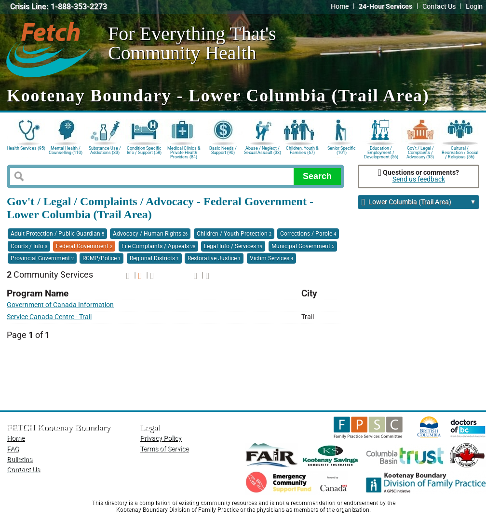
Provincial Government (42, 258)
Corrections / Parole (308, 233)
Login (474, 6)
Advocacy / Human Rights (150, 233)
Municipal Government (302, 246)
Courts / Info (29, 246)
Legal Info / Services (233, 246)
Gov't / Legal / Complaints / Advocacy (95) (420, 152)
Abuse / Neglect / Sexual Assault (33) (262, 150)
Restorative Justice (214, 258)
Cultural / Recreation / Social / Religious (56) (460, 152)
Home (340, 6)
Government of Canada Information (60, 305)
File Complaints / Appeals (158, 246)
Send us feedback (418, 179)
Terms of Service (164, 449)
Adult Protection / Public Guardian (57, 233)
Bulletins (19, 459)
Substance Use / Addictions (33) (105, 150)
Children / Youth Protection (234, 233)
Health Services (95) (26, 148)
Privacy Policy (160, 438)
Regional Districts (154, 258)
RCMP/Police (101, 258)
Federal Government (84, 246)
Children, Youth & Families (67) (302, 150)
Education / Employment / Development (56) (381, 152)
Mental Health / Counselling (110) (65, 150)
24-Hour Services (385, 6)
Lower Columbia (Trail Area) (419, 202)
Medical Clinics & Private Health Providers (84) (184, 152)
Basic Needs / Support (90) (223, 150)
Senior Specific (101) (341, 150)
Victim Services (271, 258)
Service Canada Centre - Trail (49, 317)
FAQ (13, 449)
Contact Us (439, 6)
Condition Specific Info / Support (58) (144, 150)
